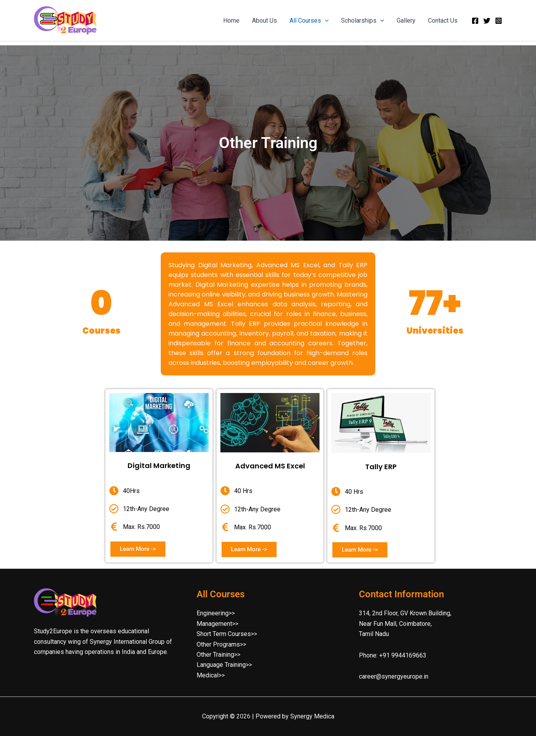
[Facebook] (475, 20)
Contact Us (443, 20)
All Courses (309, 20)
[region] (268, 143)
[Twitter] (486, 20)
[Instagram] (498, 20)
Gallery (406, 20)
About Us (264, 20)
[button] (325, 20)
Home (231, 20)
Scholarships (362, 20)
